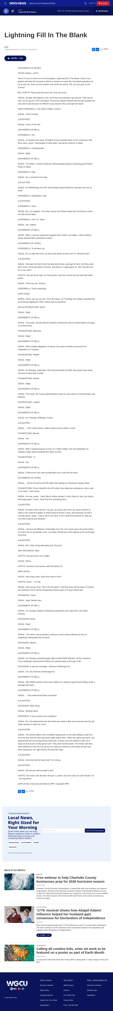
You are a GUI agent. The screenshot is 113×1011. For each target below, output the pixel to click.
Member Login (92, 990)
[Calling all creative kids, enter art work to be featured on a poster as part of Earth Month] (19, 953)
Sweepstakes (44, 1005)
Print (106, 49)
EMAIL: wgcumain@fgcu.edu (97, 980)
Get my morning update (95, 830)
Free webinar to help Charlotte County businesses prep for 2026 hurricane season (70, 879)
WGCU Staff (40, 885)
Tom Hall (39, 922)
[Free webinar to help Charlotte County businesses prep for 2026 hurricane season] (19, 882)
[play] (6, 11)
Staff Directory (68, 985)
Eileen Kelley (40, 956)
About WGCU (68, 980)
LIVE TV (92, 3)
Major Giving (44, 990)
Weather (39, 874)
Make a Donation (46, 980)
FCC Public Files (69, 995)
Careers (66, 990)
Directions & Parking (94, 985)
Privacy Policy (68, 1000)
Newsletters (91, 995)
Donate (104, 3)
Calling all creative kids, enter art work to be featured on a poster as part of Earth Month (71, 950)
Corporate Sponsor (46, 995)
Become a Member (46, 985)
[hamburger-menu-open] (5, 3)
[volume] (13, 11)
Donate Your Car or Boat (48, 1000)
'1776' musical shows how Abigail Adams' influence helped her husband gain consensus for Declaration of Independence (70, 914)
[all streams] (102, 11)
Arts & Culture (41, 907)
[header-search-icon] (85, 3)
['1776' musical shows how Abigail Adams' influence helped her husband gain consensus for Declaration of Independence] (19, 914)
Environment (41, 945)
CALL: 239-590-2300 (71, 1005)
